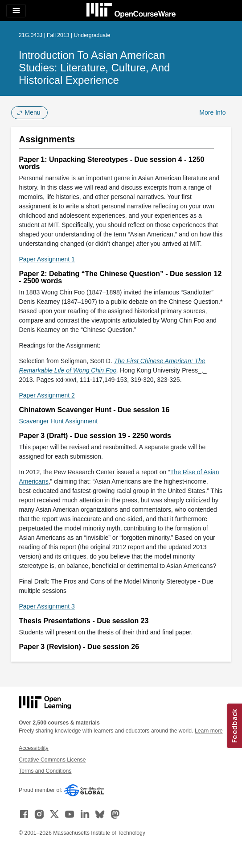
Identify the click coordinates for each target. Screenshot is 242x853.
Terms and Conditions (45, 771)
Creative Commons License (52, 760)
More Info (212, 112)
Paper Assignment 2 (47, 395)
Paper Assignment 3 (47, 606)
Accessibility (34, 748)
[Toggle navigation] (16, 10)
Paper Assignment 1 (47, 259)
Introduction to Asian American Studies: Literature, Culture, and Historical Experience (94, 67)
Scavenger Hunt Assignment (58, 421)
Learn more (209, 731)
